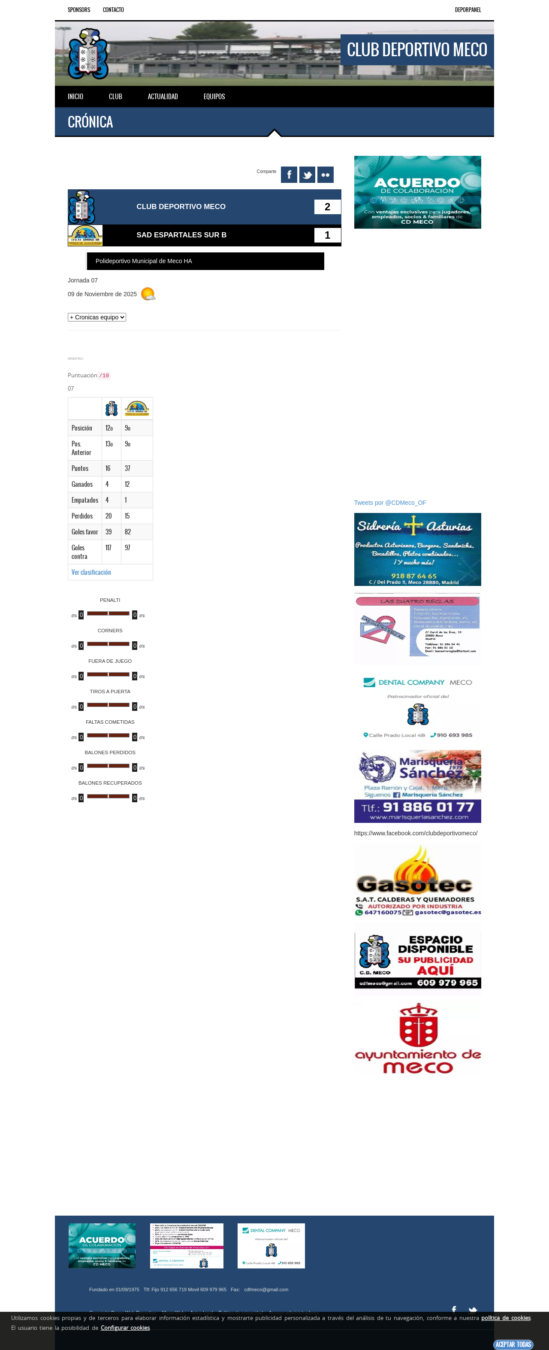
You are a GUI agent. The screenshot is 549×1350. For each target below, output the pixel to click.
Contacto (113, 10)
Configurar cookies (125, 1328)
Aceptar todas (513, 1344)
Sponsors (79, 10)
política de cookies (505, 1318)
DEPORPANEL (468, 10)
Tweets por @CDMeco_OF (390, 502)
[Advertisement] (417, 363)
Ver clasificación (91, 569)
